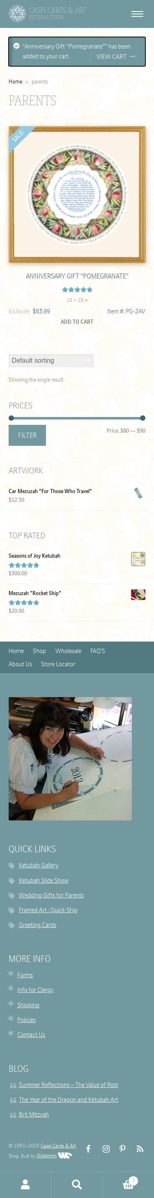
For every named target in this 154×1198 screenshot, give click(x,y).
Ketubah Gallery (38, 866)
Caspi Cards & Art (58, 1146)
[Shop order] (51, 361)
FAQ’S (97, 652)
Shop (39, 652)
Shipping (28, 1006)
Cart (120, 1179)
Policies (26, 1020)
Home (15, 82)
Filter (27, 436)
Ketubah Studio (46, 17)
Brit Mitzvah (34, 1115)
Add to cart (77, 322)
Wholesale (68, 652)
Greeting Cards (37, 925)
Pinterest (119, 1149)
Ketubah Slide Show (44, 881)
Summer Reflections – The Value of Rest (68, 1085)
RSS (136, 1149)
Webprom (54, 1156)
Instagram (102, 1149)
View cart (111, 57)
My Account (25, 1185)
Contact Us (31, 1035)
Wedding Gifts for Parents (51, 896)
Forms (25, 976)
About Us (20, 665)
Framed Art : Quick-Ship (48, 911)
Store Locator (58, 665)
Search (77, 1185)
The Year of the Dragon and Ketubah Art (68, 1100)
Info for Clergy (35, 990)
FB (86, 1149)
